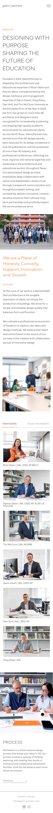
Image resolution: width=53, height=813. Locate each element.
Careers (31, 796)
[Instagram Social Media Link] (29, 806)
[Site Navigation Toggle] (48, 6)
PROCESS (8, 780)
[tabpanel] (27, 546)
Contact (21, 796)
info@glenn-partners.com (26, 800)
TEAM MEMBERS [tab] (38, 423)
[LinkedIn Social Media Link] (24, 806)
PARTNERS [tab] (10, 423)
